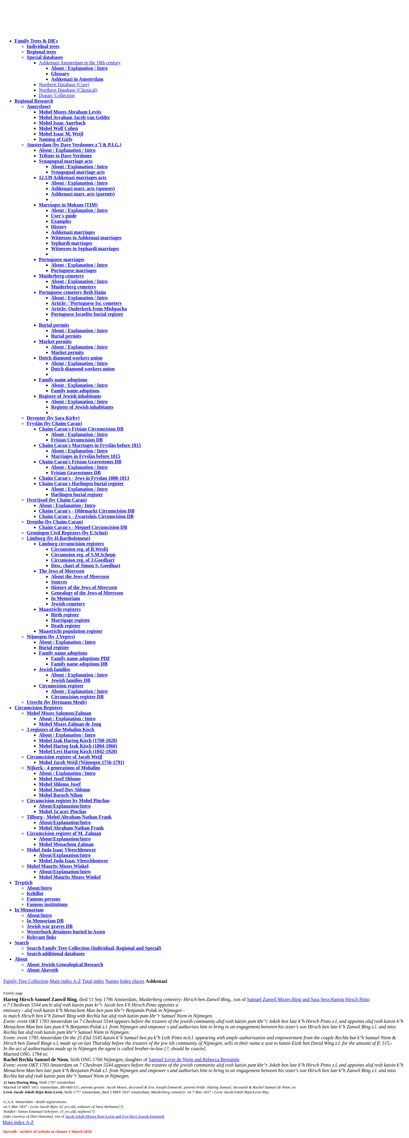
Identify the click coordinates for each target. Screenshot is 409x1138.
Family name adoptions (63, 379)
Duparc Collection (57, 95)
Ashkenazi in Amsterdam (77, 79)
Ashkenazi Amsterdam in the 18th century (80, 62)
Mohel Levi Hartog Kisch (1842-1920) (78, 751)
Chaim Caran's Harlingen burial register (81, 483)
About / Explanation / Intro (79, 68)
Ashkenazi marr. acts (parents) (83, 193)
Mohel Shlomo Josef (60, 784)
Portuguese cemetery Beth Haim (72, 292)
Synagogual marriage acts (66, 161)
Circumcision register (61, 685)
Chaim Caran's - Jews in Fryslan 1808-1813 (84, 478)
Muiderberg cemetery (61, 275)
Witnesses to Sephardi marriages (85, 248)
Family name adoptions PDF (80, 658)
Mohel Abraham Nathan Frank (71, 827)
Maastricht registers (60, 609)
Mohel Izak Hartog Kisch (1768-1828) (78, 740)
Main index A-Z (65, 981)
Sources (59, 581)
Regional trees (41, 51)
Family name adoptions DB (79, 663)
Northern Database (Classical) (68, 90)
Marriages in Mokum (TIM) (68, 204)
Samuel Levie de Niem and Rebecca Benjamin (194, 1059)
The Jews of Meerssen (61, 571)
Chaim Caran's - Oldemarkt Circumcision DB (87, 510)
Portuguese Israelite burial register (87, 314)
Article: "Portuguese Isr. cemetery (86, 303)
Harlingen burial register (77, 494)
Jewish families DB (70, 680)
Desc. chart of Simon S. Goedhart (85, 565)
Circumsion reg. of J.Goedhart (82, 560)
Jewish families (54, 669)
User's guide (64, 215)
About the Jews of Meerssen (80, 576)
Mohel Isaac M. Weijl (61, 133)
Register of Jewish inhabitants (70, 396)
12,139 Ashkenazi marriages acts (72, 177)
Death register (65, 625)
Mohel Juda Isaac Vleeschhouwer (73, 860)
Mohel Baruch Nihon (61, 795)
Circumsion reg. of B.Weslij (79, 549)
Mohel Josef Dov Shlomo (64, 789)
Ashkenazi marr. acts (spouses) (83, 188)
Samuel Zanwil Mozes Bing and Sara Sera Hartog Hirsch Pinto (308, 999)
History (59, 226)
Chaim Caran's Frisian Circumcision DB (81, 428)
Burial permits (54, 325)
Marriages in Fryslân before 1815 (85, 456)
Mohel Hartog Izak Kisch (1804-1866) (78, 745)
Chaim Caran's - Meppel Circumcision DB (83, 527)
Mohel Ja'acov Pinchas (62, 811)
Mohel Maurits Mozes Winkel (70, 877)
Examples (61, 221)
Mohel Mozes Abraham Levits (70, 111)
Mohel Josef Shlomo (60, 778)
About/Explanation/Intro (64, 806)
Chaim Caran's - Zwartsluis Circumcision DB (86, 516)
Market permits (55, 341)
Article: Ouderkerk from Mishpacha (89, 308)
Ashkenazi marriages (73, 232)
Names (112, 981)
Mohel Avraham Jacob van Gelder (74, 117)
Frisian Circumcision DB (77, 439)
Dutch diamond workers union (70, 357)
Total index (93, 981)
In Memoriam (65, 598)
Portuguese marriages (61, 259)
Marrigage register (70, 620)
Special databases (45, 57)
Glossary (60, 73)
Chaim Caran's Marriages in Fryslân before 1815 (90, 445)
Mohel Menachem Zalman (66, 844)
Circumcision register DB (77, 696)
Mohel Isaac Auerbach (62, 122)
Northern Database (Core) (64, 84)
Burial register (54, 647)
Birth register (65, 614)
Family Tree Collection (25, 981)
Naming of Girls (55, 139)
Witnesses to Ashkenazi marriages (86, 237)
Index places (132, 981)
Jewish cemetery (68, 603)
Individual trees (43, 46)
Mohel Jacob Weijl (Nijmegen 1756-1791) (81, 762)
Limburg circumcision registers (71, 543)
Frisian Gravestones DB (76, 472)
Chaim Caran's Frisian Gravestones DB (80, 461)
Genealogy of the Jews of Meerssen (87, 592)
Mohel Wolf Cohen (58, 128)
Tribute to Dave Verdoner (65, 155)
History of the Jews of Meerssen (84, 587)
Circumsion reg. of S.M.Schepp (83, 554)
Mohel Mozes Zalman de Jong (70, 724)
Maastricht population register (70, 631)
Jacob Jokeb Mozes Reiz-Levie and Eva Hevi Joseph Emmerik (114, 1116)
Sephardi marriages (71, 243)
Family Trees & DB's (36, 40)
